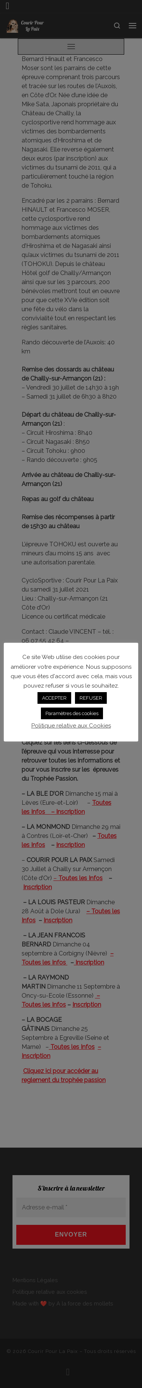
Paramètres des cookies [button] (71, 713)
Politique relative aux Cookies (71, 725)
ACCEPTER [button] (54, 698)
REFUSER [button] (91, 698)
